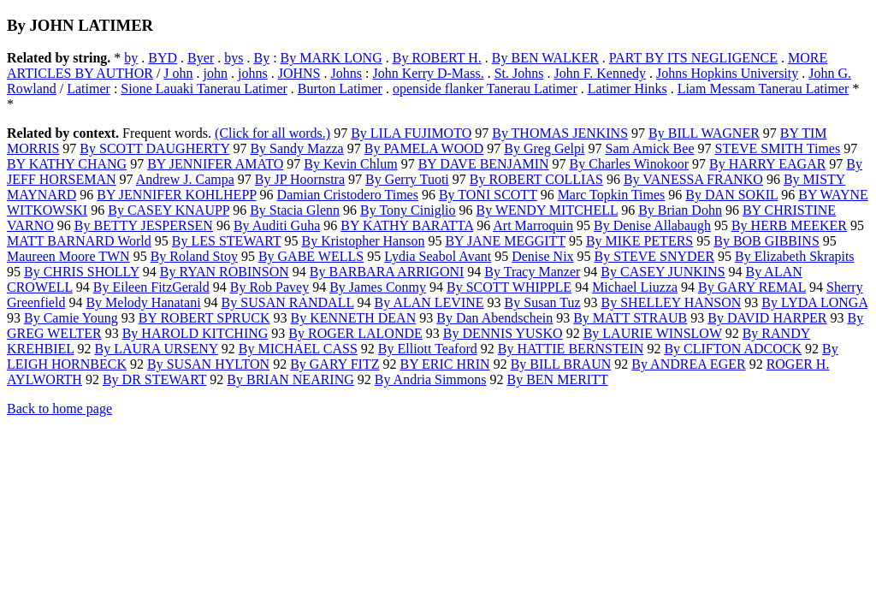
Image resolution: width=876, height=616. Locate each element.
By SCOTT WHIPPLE (509, 287)
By (261, 57)
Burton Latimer (340, 88)
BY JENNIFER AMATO (215, 164)
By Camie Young (71, 318)
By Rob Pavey (269, 287)
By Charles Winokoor (630, 164)
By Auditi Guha (277, 225)
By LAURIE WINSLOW (652, 333)
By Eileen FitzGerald (151, 287)
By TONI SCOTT (488, 194)
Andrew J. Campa (185, 179)
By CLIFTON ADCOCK (733, 348)
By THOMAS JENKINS (560, 133)
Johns (346, 73)
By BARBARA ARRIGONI (387, 271)
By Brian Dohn (680, 210)
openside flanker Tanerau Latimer (485, 88)
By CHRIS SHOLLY (81, 271)
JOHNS (299, 73)
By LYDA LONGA (814, 302)
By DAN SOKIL (731, 194)
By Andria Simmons (431, 379)
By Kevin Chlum (350, 164)
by (131, 57)
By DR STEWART (154, 379)
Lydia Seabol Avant (437, 256)
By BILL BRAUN (561, 364)
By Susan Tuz (543, 302)
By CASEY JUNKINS (663, 271)
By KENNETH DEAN (354, 318)
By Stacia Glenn (295, 210)
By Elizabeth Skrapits (795, 256)
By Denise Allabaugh (652, 225)
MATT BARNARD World (79, 241)
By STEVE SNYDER (654, 256)
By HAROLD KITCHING (195, 333)
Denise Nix (542, 256)
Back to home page (59, 408)
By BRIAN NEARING (290, 379)
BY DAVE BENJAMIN (483, 164)
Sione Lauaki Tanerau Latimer (204, 88)
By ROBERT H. (437, 57)
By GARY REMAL (752, 287)
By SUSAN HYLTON (208, 364)
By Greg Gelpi (544, 148)
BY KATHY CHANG (67, 164)
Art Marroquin (533, 225)
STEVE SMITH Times (777, 148)
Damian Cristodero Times (347, 194)
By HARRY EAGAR (767, 164)
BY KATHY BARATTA (406, 225)
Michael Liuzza (635, 287)
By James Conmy (377, 287)
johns (253, 73)
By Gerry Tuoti (407, 179)
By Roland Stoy (194, 256)
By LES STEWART (226, 241)
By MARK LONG (331, 57)
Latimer (88, 88)
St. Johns (519, 73)
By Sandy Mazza (296, 148)
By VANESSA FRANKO (693, 179)
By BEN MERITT (556, 379)
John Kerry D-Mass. (427, 73)
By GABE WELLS (311, 256)
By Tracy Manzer (532, 271)
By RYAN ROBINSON (224, 271)
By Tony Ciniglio (408, 210)
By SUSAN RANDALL (288, 302)
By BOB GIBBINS (766, 241)
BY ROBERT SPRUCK (204, 318)
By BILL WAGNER (704, 133)
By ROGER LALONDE (355, 333)
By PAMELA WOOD (424, 148)
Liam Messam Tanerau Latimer (763, 88)
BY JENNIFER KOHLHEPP (176, 194)
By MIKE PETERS (639, 241)
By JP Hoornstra (300, 179)
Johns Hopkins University (727, 73)
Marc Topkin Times (612, 194)
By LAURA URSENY (156, 348)
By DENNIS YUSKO (503, 333)
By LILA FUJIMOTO (411, 133)
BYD (162, 57)
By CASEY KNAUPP (168, 210)
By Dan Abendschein (494, 318)
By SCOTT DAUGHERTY (154, 148)
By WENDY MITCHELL (547, 210)
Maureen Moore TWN (68, 256)
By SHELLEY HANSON (671, 302)
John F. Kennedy (599, 73)
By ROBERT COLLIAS (536, 179)
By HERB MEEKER (789, 225)
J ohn (177, 73)
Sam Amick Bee (650, 148)
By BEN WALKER (545, 57)
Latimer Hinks (627, 88)
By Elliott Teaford (427, 348)
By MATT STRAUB (630, 318)
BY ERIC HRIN (444, 364)
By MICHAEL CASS (298, 348)
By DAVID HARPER (766, 318)
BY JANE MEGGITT (505, 241)
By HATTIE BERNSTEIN (571, 348)
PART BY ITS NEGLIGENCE (693, 57)
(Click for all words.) (272, 133)
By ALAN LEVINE (429, 302)
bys (233, 57)
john (216, 73)
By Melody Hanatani (143, 302)
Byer (200, 57)
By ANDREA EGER (688, 364)
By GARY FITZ (334, 364)
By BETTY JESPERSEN (143, 225)
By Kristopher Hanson (362, 241)
